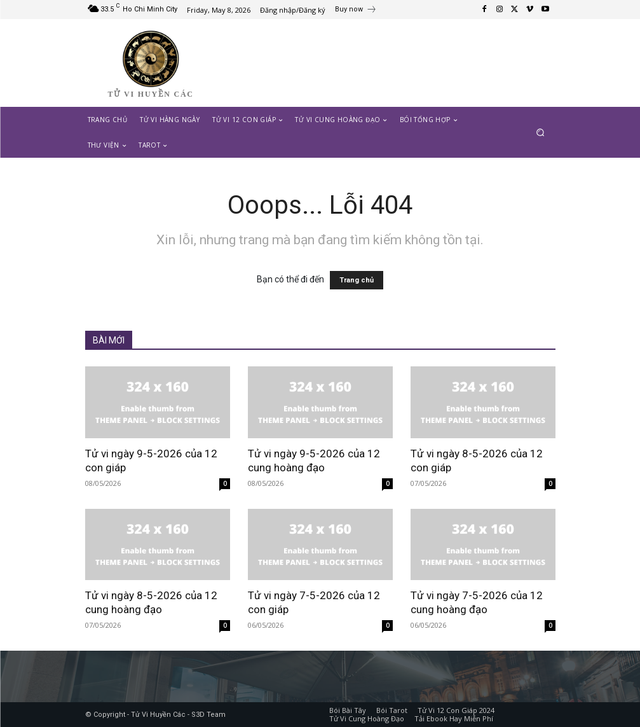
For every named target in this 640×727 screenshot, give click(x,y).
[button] (540, 132)
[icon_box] (356, 11)
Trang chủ (356, 280)
